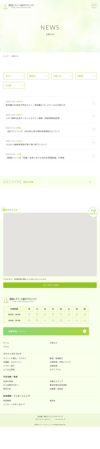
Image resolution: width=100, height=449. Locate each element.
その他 (8, 85)
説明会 (80, 76)
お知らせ (57, 76)
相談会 (32, 76)
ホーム (6, 343)
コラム (6, 346)
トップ (6, 56)
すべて (8, 76)
